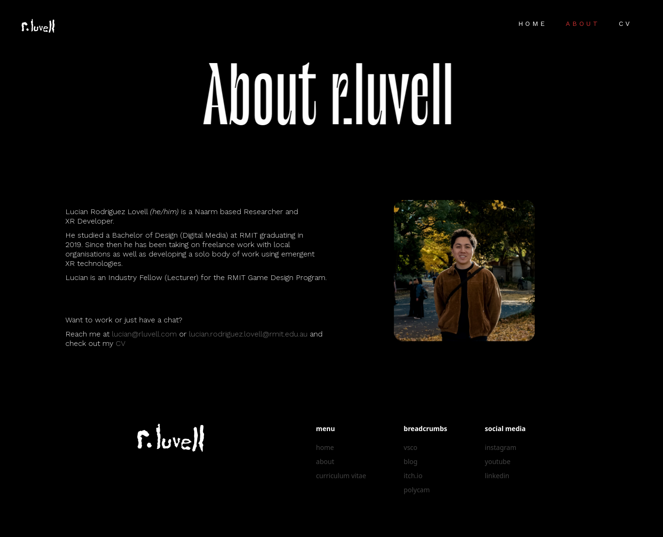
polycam (417, 489)
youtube (497, 461)
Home (532, 23)
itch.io (413, 475)
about (325, 461)
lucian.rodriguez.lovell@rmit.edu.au (247, 333)
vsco (411, 447)
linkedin (497, 475)
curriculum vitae (341, 475)
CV (625, 23)
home (325, 447)
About (583, 23)
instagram (500, 447)
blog (411, 461)
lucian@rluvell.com (142, 333)
